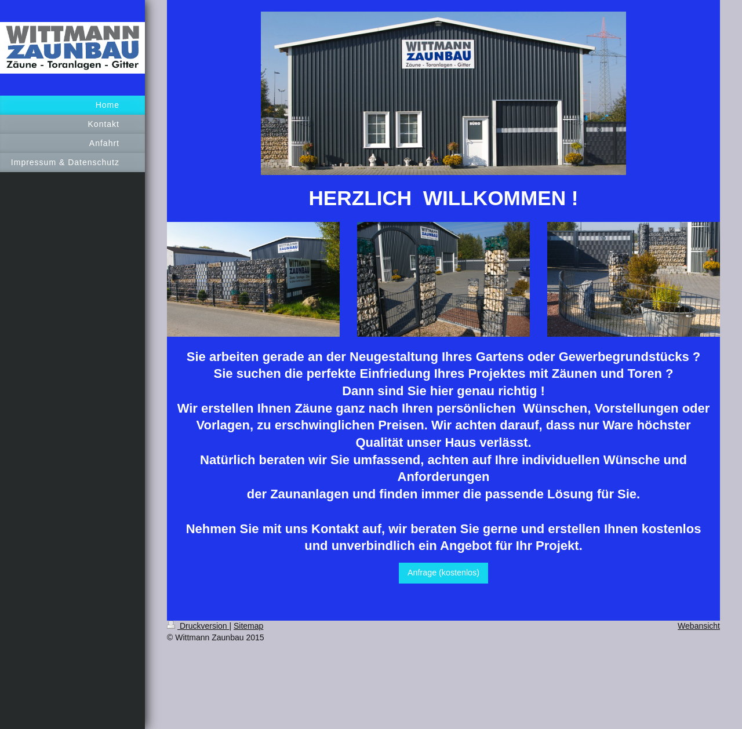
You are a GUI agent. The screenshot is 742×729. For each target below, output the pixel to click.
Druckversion (198, 625)
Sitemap (248, 625)
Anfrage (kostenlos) (443, 572)
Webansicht (699, 625)
